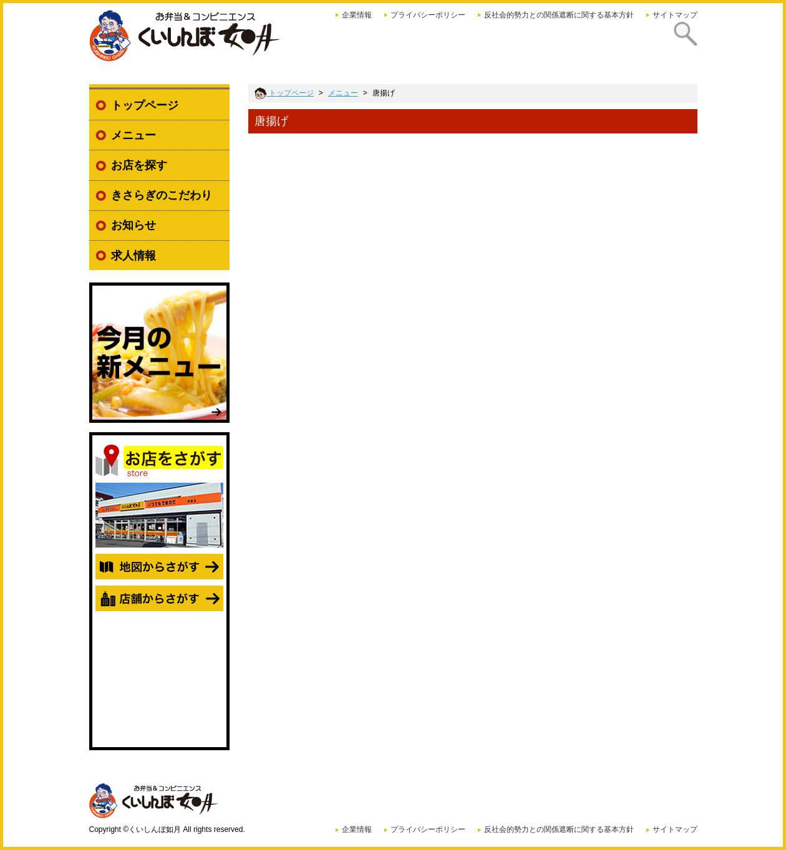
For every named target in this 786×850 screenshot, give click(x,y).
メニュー (133, 135)
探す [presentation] (681, 43)
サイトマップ (675, 15)
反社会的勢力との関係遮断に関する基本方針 (559, 15)
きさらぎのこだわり (161, 195)
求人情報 (133, 255)
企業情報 (357, 15)
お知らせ (133, 225)
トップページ (144, 105)
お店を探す (139, 165)
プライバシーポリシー (428, 15)
